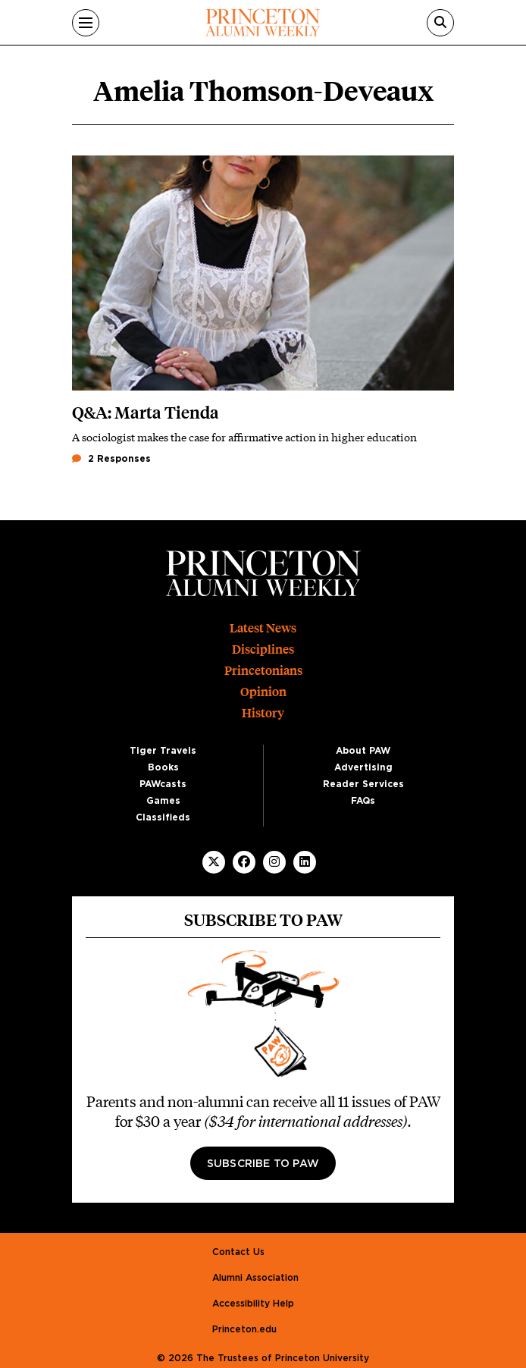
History (263, 713)
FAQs (363, 800)
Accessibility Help (253, 1303)
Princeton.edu (244, 1329)
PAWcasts (162, 784)
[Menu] (85, 22)
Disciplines (263, 649)
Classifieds (163, 817)
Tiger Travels (163, 750)
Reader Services (363, 784)
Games (163, 800)
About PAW (363, 750)
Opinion (263, 692)
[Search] (440, 22)
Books (163, 767)
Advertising (363, 767)
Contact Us (238, 1252)
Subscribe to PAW (263, 1164)
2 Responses (111, 458)
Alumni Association (255, 1277)
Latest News (263, 628)
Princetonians (263, 671)
